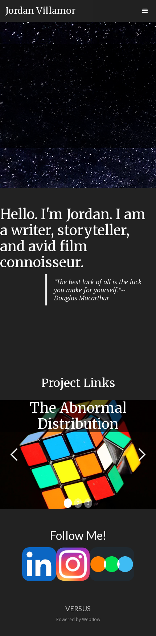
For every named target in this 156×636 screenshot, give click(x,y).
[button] (145, 11)
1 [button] (67, 502)
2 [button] (78, 502)
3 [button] (88, 502)
